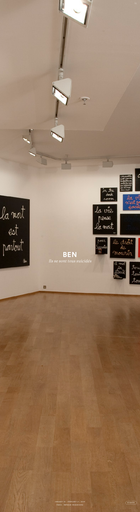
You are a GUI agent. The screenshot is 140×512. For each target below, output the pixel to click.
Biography (131, 502)
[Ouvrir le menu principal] (135, 3)
